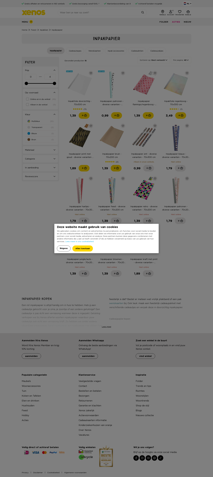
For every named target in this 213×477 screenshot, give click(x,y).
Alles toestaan (82, 248)
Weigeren (64, 248)
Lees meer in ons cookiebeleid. (79, 241)
